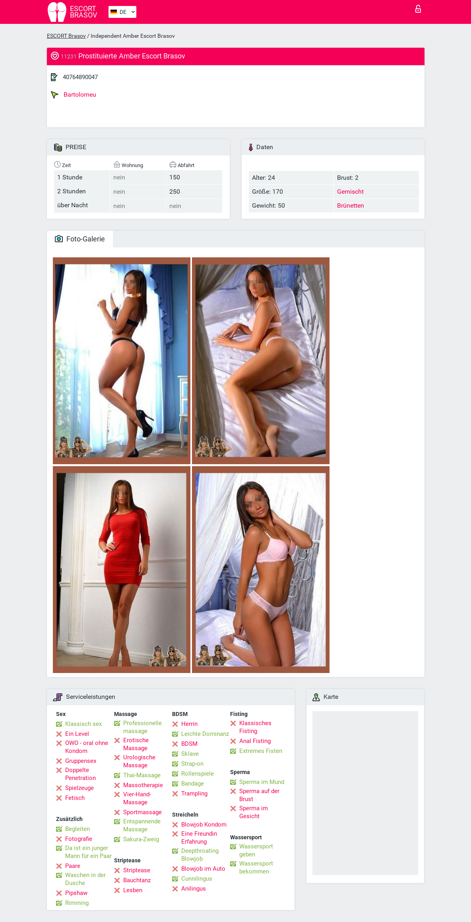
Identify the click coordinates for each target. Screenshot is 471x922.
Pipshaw (76, 893)
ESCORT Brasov (66, 36)
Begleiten (77, 829)
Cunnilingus (196, 878)
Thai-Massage (142, 775)
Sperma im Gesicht (253, 812)
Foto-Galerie (80, 239)
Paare (72, 865)
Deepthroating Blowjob (200, 854)
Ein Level (77, 733)
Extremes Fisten (260, 751)
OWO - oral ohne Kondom (86, 747)
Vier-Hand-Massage (137, 798)
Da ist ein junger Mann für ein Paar (88, 852)
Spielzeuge (79, 788)
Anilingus (193, 888)
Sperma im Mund (261, 782)
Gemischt (350, 191)
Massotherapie (143, 785)
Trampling (194, 793)
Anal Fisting (255, 741)
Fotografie (78, 838)
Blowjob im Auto (203, 868)
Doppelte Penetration (80, 774)
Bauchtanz (137, 880)
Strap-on (192, 763)
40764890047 (80, 77)
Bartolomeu (73, 95)
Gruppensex (80, 760)
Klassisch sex (83, 723)
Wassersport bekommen (256, 867)
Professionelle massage (142, 727)
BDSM (189, 743)
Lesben (132, 890)
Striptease (136, 870)
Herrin (189, 723)
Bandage (192, 783)
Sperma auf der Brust (259, 795)
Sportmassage (142, 812)
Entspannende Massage (142, 825)
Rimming (77, 902)
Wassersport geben (256, 850)
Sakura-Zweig (141, 839)
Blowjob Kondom (204, 824)
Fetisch (75, 797)
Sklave (190, 753)
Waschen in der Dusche (85, 879)
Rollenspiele (197, 773)
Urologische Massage (139, 761)
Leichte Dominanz (205, 733)
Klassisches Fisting (255, 727)
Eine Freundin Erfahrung (199, 837)
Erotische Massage (136, 744)
